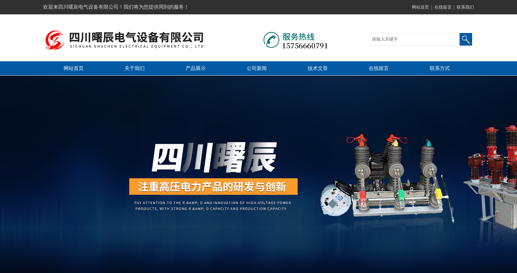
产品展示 (196, 68)
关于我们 (135, 68)
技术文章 (318, 68)
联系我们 (465, 7)
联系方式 (440, 68)
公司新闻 (257, 68)
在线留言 (443, 7)
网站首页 (420, 7)
